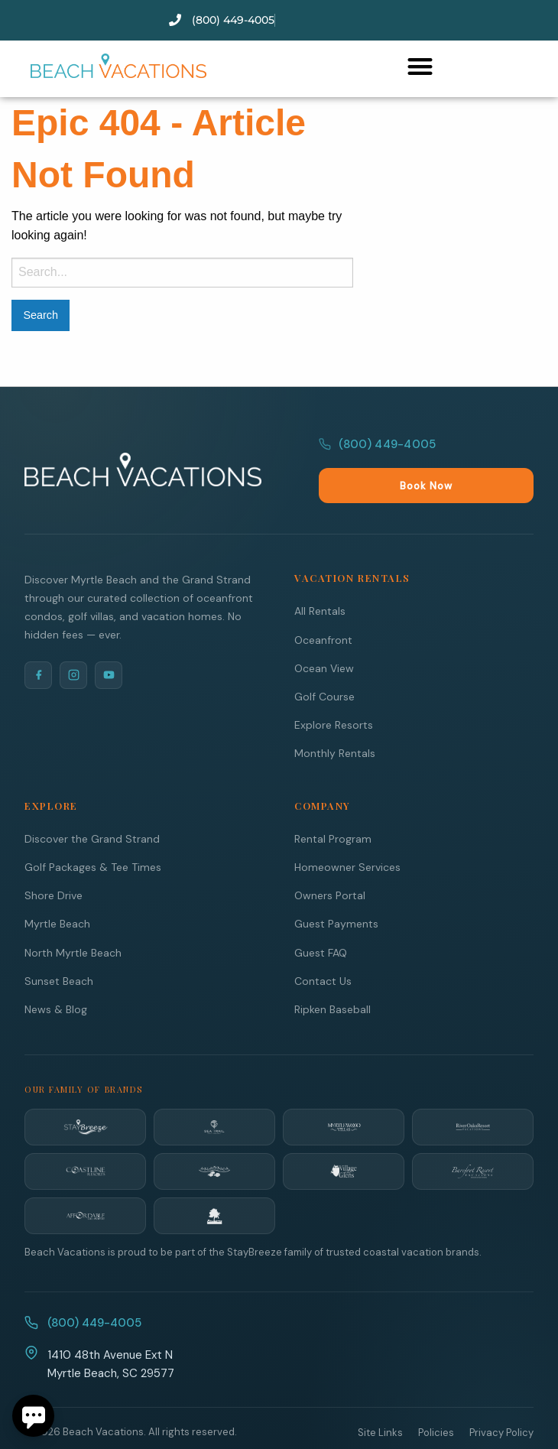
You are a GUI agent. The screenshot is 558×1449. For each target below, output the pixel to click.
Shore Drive (53, 862)
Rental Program (332, 806)
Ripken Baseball (332, 976)
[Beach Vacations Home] (142, 453)
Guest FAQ (320, 920)
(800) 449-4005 (377, 452)
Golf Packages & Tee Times (92, 834)
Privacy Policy (501, 1399)
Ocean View (324, 635)
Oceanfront (323, 607)
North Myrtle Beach (73, 920)
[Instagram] (73, 642)
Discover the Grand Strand (92, 806)
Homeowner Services (347, 834)
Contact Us (323, 948)
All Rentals (320, 578)
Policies (436, 1399)
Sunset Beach (58, 948)
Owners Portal (329, 862)
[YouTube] (108, 642)
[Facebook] (38, 642)
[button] (420, 66)
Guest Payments (336, 891)
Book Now (492, 453)
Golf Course (324, 664)
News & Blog (55, 976)
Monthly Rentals (334, 720)
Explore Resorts (333, 692)
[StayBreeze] (85, 1094)
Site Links (380, 1399)
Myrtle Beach (57, 891)
